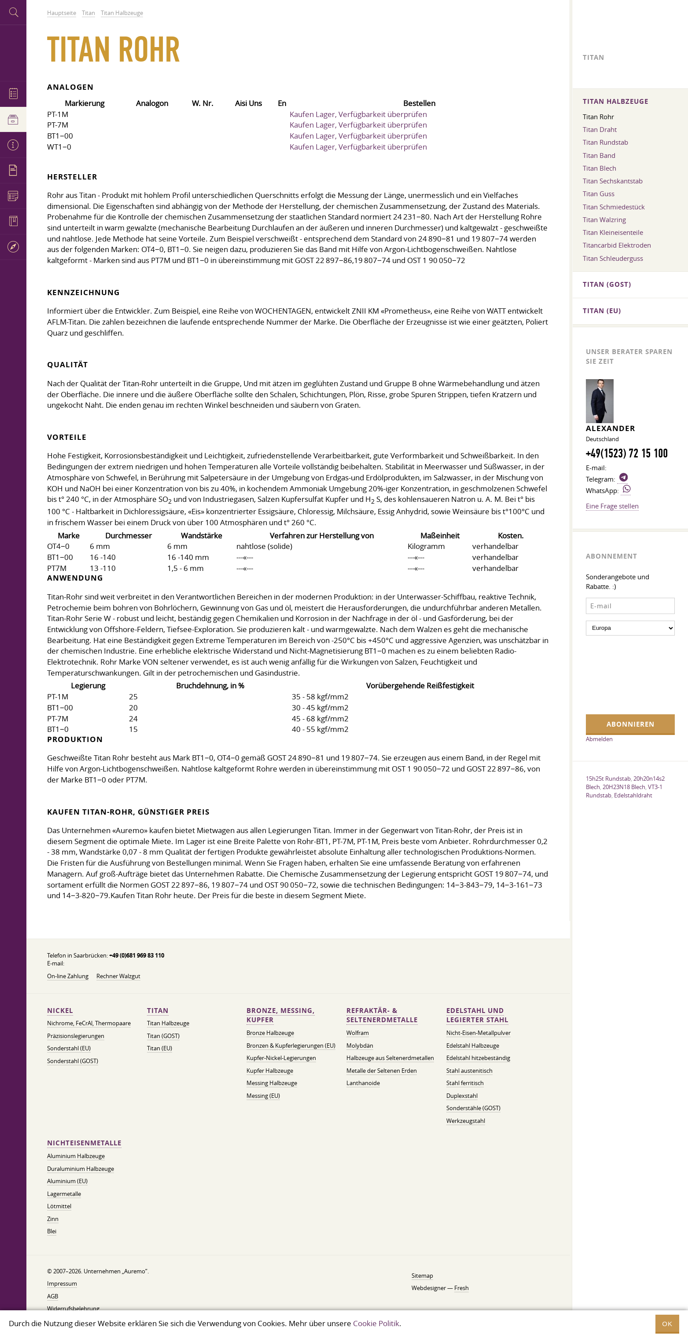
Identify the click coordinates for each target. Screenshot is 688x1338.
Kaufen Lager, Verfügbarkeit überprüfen (358, 114)
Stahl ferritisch (465, 1083)
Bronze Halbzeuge (270, 1033)
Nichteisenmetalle (84, 1143)
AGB (52, 1296)
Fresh (461, 1288)
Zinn (53, 1219)
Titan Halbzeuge (168, 1023)
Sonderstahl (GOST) (72, 1061)
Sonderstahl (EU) (69, 1048)
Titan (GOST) (163, 1036)
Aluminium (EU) (67, 1181)
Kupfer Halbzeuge (270, 1071)
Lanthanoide (363, 1083)
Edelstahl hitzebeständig (478, 1058)
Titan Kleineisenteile (613, 232)
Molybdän (359, 1045)
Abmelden (599, 739)
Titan (158, 1010)
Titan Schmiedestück (614, 206)
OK (667, 1323)
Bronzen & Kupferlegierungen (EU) (291, 1045)
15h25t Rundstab (608, 778)
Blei (51, 1231)
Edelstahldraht (633, 795)
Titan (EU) (159, 1048)
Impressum (62, 1283)
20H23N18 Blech (624, 787)
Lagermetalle (64, 1194)
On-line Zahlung (67, 976)
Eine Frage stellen (612, 505)
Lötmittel (59, 1206)
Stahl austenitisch (469, 1071)
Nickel (60, 1010)
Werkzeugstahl (465, 1121)
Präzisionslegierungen (75, 1036)
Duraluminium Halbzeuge (80, 1169)
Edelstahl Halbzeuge (472, 1045)
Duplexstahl (462, 1096)
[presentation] (622, 674)
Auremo (13, 51)
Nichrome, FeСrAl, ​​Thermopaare (89, 1023)
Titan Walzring (604, 219)
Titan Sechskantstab (613, 180)
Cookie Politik (376, 1323)
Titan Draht (600, 129)
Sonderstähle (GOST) (473, 1108)
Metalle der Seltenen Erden (381, 1071)
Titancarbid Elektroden (617, 245)
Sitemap (422, 1276)
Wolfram (357, 1033)
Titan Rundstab (605, 142)
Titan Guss (598, 193)
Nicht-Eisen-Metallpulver (478, 1033)
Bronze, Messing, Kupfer (281, 1015)
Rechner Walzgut (118, 976)
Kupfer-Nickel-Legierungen (281, 1058)
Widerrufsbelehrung (73, 1308)
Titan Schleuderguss (613, 258)
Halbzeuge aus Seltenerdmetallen (390, 1058)
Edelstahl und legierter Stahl (477, 1015)
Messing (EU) (263, 1096)
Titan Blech (599, 168)
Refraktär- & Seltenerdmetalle (382, 1015)
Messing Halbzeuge (272, 1083)
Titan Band (599, 155)
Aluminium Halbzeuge (76, 1156)
